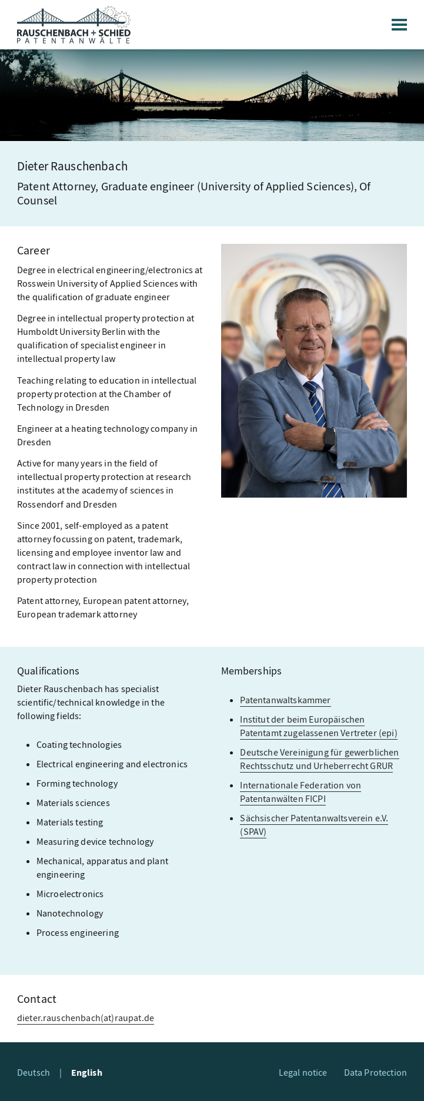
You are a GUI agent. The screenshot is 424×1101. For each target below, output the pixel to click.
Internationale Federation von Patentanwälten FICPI (300, 792)
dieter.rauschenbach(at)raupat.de (85, 1018)
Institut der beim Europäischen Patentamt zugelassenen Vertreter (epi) (318, 726)
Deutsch (33, 1072)
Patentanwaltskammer (285, 700)
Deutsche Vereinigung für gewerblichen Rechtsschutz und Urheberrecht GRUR (319, 759)
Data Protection (375, 1072)
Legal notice (303, 1072)
